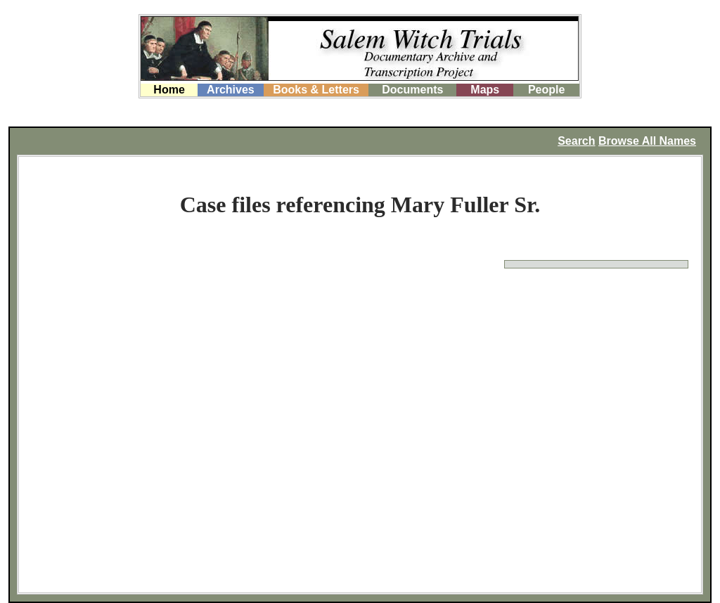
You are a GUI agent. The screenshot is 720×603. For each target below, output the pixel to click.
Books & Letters (316, 90)
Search (576, 141)
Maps (484, 90)
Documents (412, 90)
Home (168, 90)
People (546, 90)
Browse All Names (647, 141)
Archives (231, 90)
